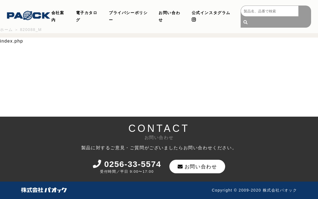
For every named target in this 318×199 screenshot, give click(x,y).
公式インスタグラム (211, 16)
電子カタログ (87, 16)
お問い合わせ (169, 16)
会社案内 (57, 16)
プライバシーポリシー (128, 16)
